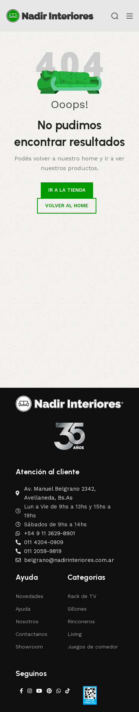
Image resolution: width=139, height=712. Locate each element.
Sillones (77, 609)
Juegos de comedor (92, 647)
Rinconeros (81, 621)
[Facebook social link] (21, 691)
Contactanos (31, 634)
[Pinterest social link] (49, 691)
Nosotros (27, 621)
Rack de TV (81, 596)
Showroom (29, 647)
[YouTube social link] (39, 691)
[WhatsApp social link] (58, 691)
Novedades (29, 596)
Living (74, 634)
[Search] (114, 16)
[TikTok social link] (67, 691)
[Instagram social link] (29, 691)
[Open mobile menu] (129, 16)
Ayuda (23, 609)
